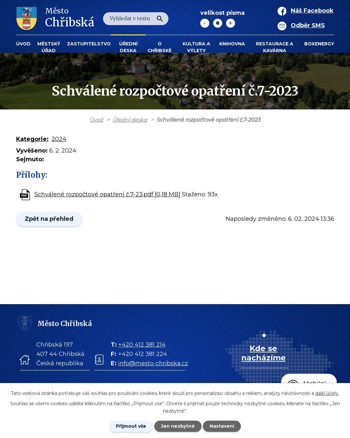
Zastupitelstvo (89, 43)
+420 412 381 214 (142, 344)
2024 (59, 139)
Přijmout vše (131, 426)
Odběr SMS (308, 25)
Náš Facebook (312, 10)
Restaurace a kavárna (274, 47)
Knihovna (232, 43)
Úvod (23, 43)
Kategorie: (32, 139)
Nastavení (222, 426)
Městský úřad (48, 47)
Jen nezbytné (178, 426)
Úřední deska (128, 47)
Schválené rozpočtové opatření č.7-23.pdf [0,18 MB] (107, 194)
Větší (230, 23)
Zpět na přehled (49, 218)
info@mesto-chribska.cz (153, 363)
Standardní (217, 23)
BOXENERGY (319, 43)
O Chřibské (159, 47)
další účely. (327, 393)
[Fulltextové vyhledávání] (135, 18)
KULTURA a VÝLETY (196, 47)
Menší (204, 23)
